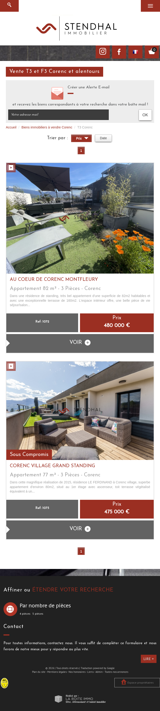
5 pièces (38, 613)
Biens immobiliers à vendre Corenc (47, 127)
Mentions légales (57, 671)
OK (145, 115)
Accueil (11, 127)
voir (80, 343)
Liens (90, 671)
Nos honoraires (77, 671)
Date (103, 138)
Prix (82, 138)
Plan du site (38, 671)
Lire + (148, 658)
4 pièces (25, 613)
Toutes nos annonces (116, 671)
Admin (99, 671)
